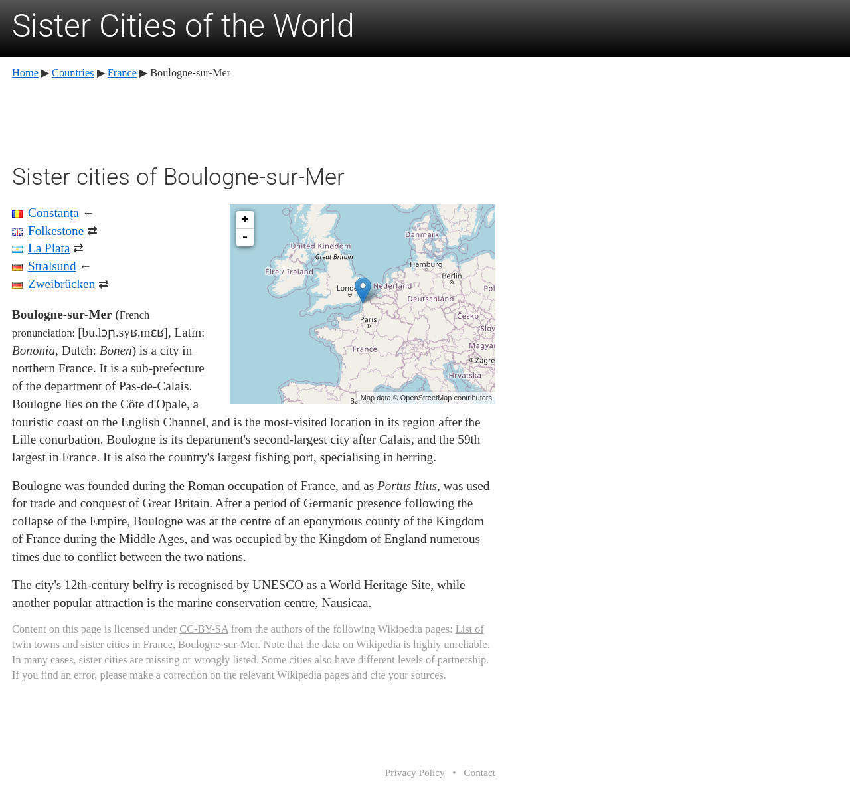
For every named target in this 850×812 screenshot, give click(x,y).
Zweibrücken (61, 284)
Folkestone (56, 231)
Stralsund (52, 266)
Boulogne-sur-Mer (218, 644)
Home (25, 72)
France (122, 72)
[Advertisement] (253, 119)
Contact (479, 772)
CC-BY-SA (203, 629)
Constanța (53, 213)
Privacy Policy (415, 772)
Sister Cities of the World (183, 25)
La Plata (49, 248)
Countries (73, 72)
